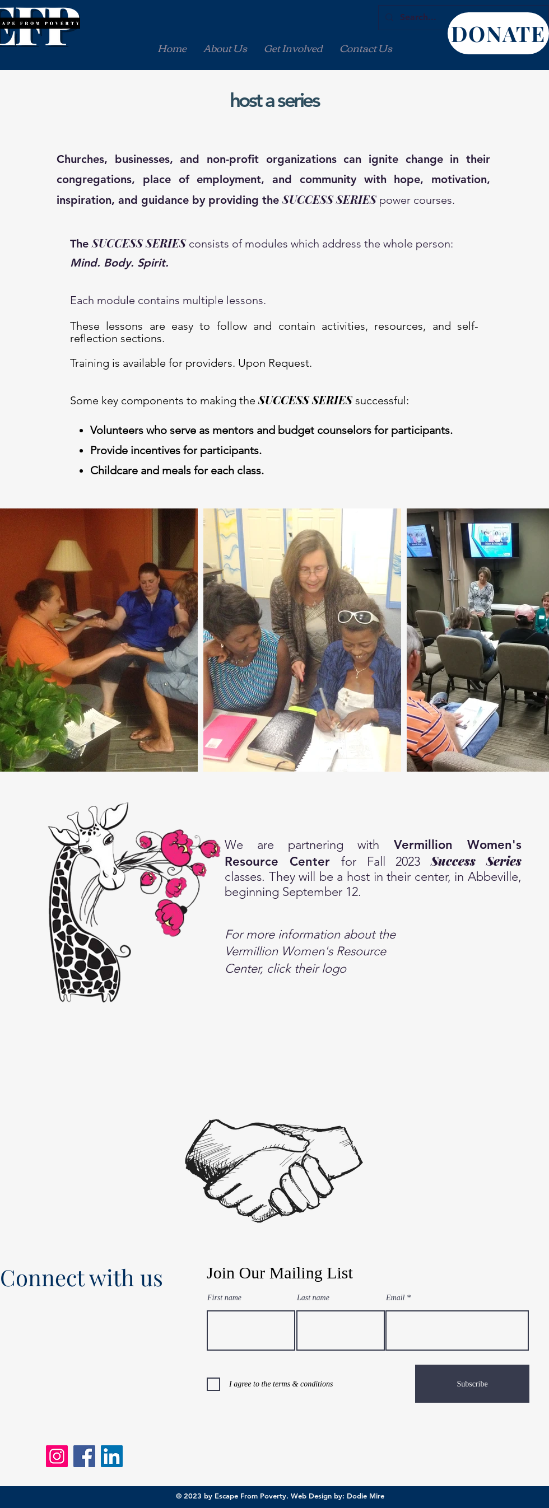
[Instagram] (57, 1456)
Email (395, 1298)
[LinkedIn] (112, 1456)
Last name (313, 1298)
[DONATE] (498, 33)
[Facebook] (84, 1456)
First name (224, 1298)
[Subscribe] (472, 1384)
